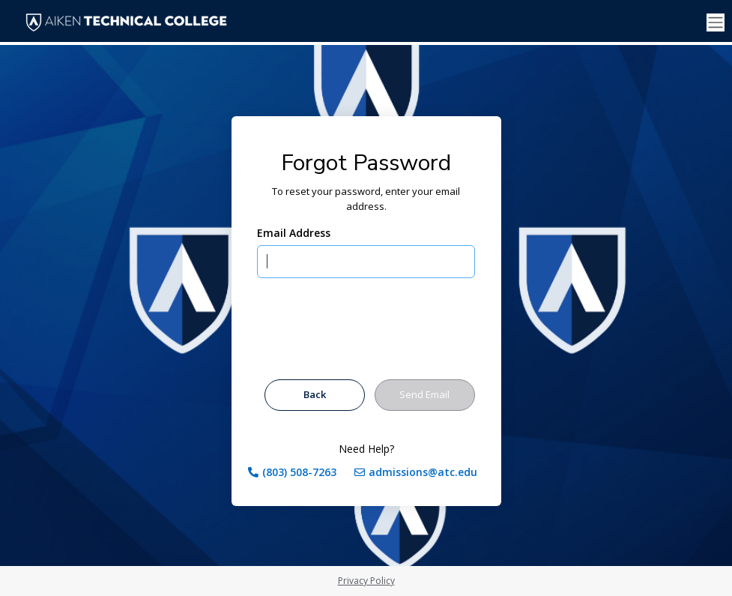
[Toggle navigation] (715, 22)
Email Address (293, 233)
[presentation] (371, 332)
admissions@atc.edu (423, 472)
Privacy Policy (366, 580)
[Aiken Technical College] (129, 22)
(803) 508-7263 (299, 472)
